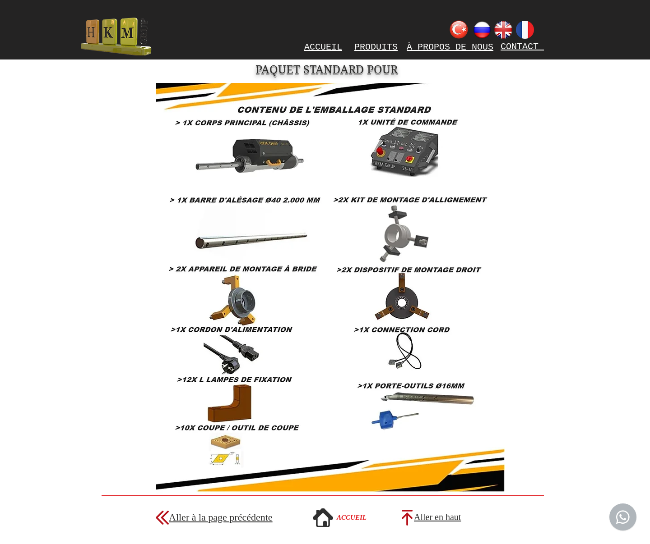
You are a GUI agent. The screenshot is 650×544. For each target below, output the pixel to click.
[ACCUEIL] (351, 517)
